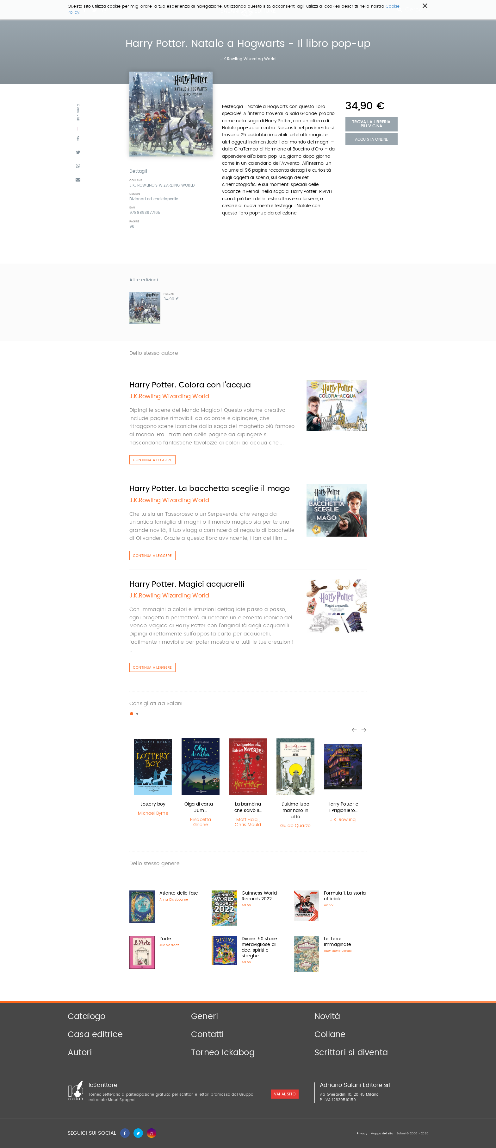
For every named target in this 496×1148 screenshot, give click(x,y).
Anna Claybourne (173, 899)
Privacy (362, 1133)
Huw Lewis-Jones (337, 951)
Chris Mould (248, 825)
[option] (153, 778)
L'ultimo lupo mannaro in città (295, 810)
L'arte (165, 939)
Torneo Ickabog (223, 1053)
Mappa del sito (382, 1133)
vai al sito (284, 1094)
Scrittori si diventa (351, 1053)
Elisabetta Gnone (200, 822)
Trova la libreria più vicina (371, 124)
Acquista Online (371, 139)
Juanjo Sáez (169, 945)
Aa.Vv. (247, 905)
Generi (204, 1016)
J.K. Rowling (343, 820)
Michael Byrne (153, 813)
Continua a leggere (152, 460)
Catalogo (87, 1016)
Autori (80, 1053)
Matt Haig (246, 820)
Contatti (207, 1034)
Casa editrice (95, 1034)
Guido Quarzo (295, 826)
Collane (329, 1034)
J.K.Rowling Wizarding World (248, 59)
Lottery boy (152, 804)
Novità (327, 1016)
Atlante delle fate (178, 893)
